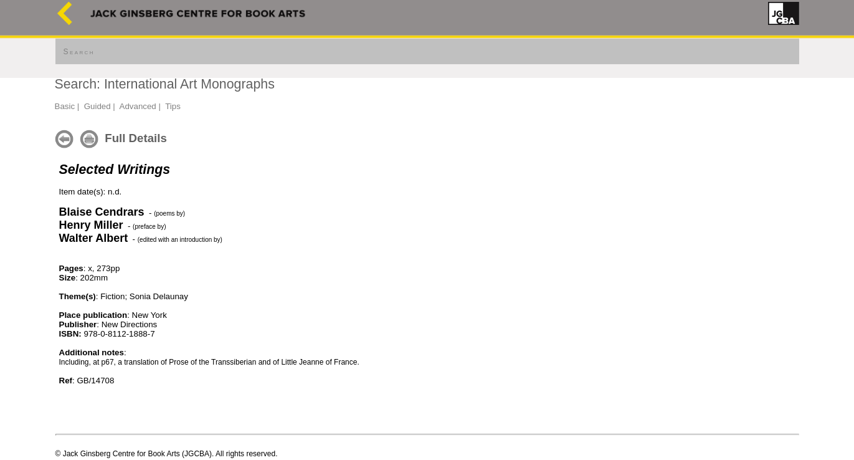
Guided (97, 106)
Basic (65, 106)
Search (79, 51)
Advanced (138, 106)
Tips (173, 106)
